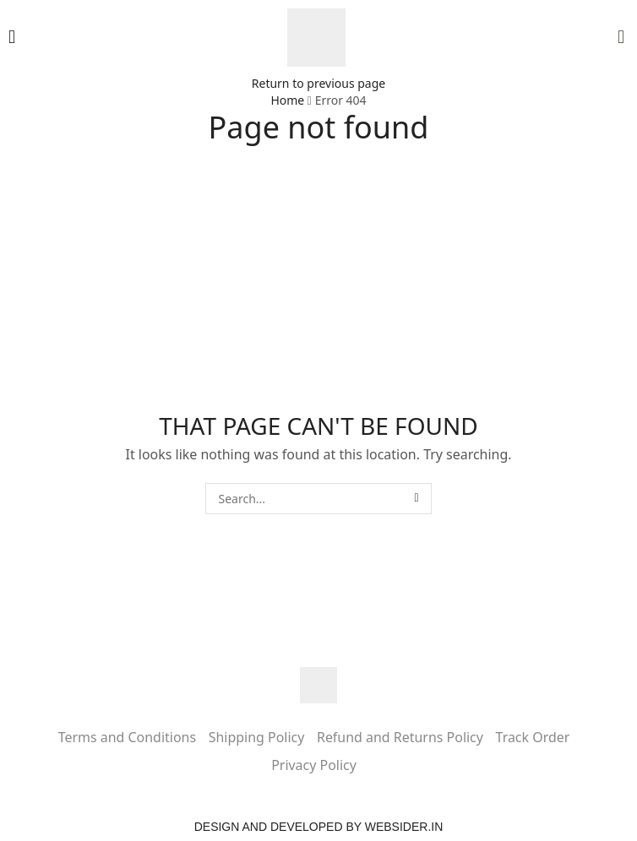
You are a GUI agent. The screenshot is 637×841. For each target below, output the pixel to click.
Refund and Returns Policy (400, 737)
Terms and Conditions (127, 737)
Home (287, 100)
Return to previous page (318, 83)
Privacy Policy (314, 765)
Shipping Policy (257, 737)
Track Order (533, 737)
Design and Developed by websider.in (319, 826)
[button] (11, 37)
